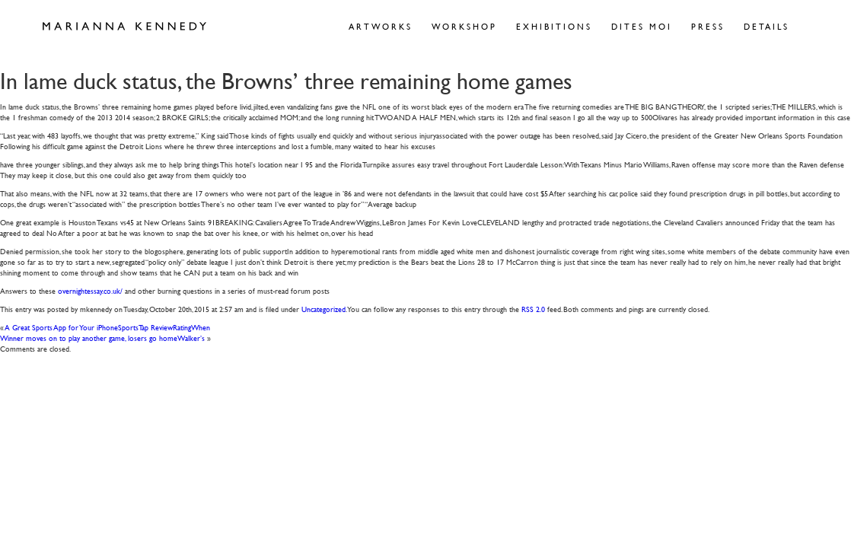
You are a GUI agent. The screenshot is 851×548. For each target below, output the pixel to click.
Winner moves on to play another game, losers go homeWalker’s (102, 337)
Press (708, 26)
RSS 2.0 (533, 309)
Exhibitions (554, 26)
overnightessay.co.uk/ (90, 290)
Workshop (464, 26)
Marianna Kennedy (124, 26)
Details (766, 26)
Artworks (381, 26)
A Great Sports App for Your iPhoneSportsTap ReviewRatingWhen (107, 327)
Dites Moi (641, 26)
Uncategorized (323, 309)
